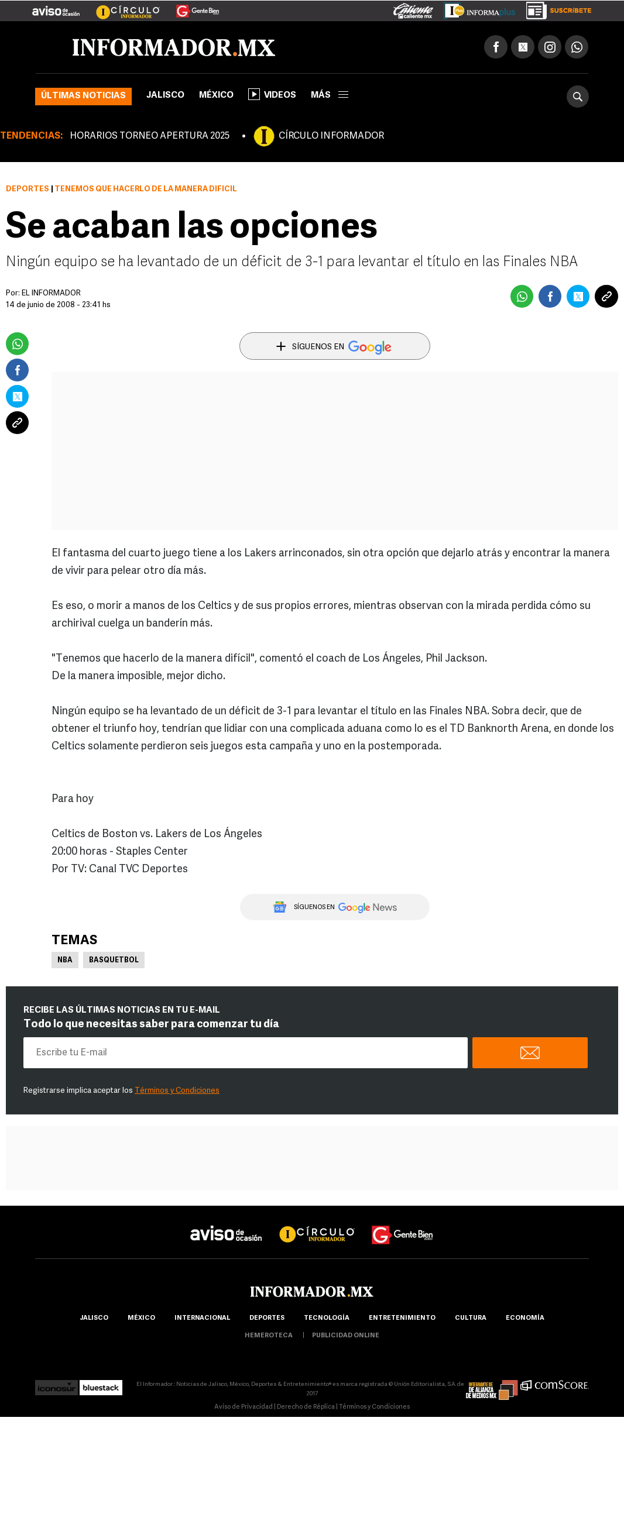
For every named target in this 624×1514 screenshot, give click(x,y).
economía (525, 1318)
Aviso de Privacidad (243, 1407)
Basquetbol (114, 960)
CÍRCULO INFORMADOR (331, 136)
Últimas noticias (83, 96)
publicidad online (345, 1336)
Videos (272, 94)
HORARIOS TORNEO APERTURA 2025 (149, 136)
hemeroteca (269, 1336)
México (216, 95)
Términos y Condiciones (177, 1091)
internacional (202, 1318)
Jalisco (165, 95)
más (329, 95)
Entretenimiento (402, 1318)
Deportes (27, 189)
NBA (65, 960)
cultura (470, 1318)
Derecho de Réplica (306, 1407)
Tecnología (326, 1318)
